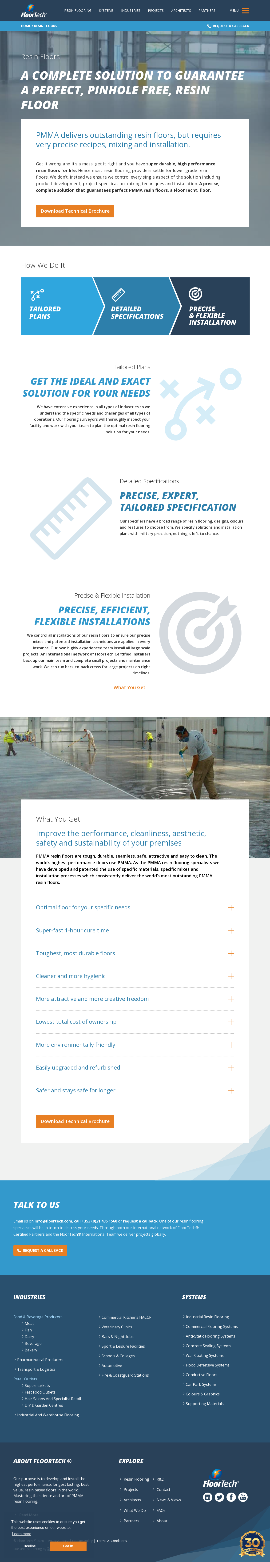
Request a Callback (231, 26)
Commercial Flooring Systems (212, 1326)
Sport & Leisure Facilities (123, 1346)
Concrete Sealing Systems (208, 1345)
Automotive (112, 1365)
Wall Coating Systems (205, 1355)
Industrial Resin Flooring (207, 1316)
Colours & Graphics (203, 1394)
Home (26, 26)
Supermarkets (37, 1385)
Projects (156, 10)
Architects (181, 10)
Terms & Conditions (111, 1540)
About (162, 1520)
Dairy (29, 1336)
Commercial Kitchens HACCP (126, 1317)
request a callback (140, 1221)
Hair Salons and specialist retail (53, 1398)
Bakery (31, 1350)
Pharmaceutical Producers (40, 1359)
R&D (160, 1479)
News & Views (169, 1499)
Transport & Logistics (36, 1369)
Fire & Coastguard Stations (125, 1375)
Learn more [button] (21, 1534)
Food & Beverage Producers (38, 1316)
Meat (29, 1323)
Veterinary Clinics (117, 1327)
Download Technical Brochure (75, 211)
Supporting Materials (205, 1403)
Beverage (33, 1343)
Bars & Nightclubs (118, 1336)
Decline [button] (30, 1546)
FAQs (161, 1510)
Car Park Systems (201, 1384)
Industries (130, 10)
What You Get (129, 687)
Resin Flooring (77, 10)
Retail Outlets (25, 1379)
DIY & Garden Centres (44, 1405)
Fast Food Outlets (40, 1392)
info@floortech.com (53, 1221)
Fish (28, 1330)
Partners (207, 10)
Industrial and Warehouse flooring (48, 1415)
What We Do (135, 1510)
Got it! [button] (68, 1546)
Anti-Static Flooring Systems (210, 1336)
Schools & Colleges (118, 1355)
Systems (106, 10)
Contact (163, 1489)
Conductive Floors (201, 1374)
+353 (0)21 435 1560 (99, 1221)
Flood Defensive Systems (208, 1365)
